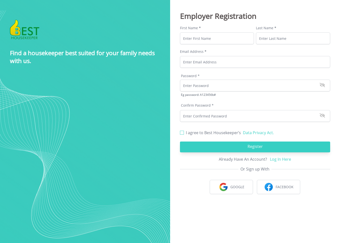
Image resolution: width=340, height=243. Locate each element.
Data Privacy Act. (258, 132)
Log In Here (280, 159)
